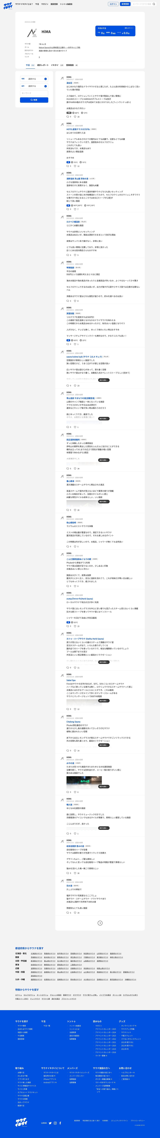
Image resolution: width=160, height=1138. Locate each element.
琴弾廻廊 (70, 267)
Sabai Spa (71, 680)
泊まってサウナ (23, 1102)
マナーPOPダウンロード (104, 1082)
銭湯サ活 (21, 1105)
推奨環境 (77, 1121)
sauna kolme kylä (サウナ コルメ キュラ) (84, 356)
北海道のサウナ (36, 953)
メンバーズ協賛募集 (102, 1085)
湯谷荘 (69, 82)
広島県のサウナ (76, 972)
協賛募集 (72, 1039)
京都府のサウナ (50, 968)
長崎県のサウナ (63, 979)
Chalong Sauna (73, 721)
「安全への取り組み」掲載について (106, 1090)
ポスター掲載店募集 (102, 1079)
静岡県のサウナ (50, 964)
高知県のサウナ (36, 976)
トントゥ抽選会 (66, 4)
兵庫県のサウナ (76, 968)
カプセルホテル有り (130, 995)
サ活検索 (21, 1035)
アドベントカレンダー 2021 (105, 1042)
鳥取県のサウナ (36, 972)
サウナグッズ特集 (127, 1029)
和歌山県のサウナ (103, 968)
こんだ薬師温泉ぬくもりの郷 (79, 559)
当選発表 (72, 1032)
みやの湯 (70, 763)
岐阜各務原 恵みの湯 (75, 846)
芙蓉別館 (70, 313)
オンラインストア (127, 1025)
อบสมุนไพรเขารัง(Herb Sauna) (80, 598)
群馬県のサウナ (63, 957)
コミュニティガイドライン (119, 1121)
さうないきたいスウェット (131, 1039)
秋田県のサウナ (89, 953)
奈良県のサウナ (89, 968)
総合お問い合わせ (127, 1076)
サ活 (37, 4)
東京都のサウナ (102, 957)
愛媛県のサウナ (129, 972)
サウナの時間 (23, 1099)
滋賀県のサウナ (36, 968)
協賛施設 (72, 1079)
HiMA (46, 31)
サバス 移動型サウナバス (27, 1085)
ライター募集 (100, 1055)
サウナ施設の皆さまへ (103, 1072)
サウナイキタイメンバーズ (79, 1072)
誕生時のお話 (48, 1076)
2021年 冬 (125, 1049)
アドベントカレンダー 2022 (105, 1039)
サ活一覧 (47, 1025)
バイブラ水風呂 (105, 995)
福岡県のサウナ (36, 979)
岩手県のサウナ (63, 953)
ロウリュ (18, 995)
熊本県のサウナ (76, 979)
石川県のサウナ (63, 961)
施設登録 (54, 4)
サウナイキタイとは (51, 1072)
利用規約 (105, 1121)
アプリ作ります (23, 1079)
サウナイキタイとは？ (24, 4)
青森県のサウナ (50, 953)
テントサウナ (35, 999)
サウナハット (126, 1032)
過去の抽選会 (74, 1035)
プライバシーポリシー (138, 1121)
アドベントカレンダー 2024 (105, 1032)
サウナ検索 (22, 1025)
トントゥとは (74, 1029)
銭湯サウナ (67, 995)
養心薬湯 (70, 481)
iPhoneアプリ (49, 1079)
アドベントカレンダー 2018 (105, 1052)
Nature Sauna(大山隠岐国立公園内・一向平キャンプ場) (59, 47)
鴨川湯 (69, 804)
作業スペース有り (21, 999)
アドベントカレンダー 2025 (105, 1029)
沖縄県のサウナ (130, 979)
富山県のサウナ (50, 961)
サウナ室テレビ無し (90, 995)
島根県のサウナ (50, 972)
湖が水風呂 (56, 999)
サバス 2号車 (22, 1089)
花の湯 (69, 885)
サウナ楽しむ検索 (24, 1082)
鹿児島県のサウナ (116, 979)
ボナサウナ (77, 995)
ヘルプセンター (127, 1072)
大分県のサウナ (89, 979)
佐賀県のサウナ (50, 979)
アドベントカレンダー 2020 (105, 1045)
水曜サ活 (21, 1072)
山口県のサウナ (89, 972)
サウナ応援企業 (23, 1095)
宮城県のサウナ (76, 953)
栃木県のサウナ (50, 957)
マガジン (44, 4)
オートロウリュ (42, 995)
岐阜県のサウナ (36, 964)
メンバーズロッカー (76, 1076)
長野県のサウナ (102, 961)
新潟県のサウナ (36, 961)
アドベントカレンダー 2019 (105, 1049)
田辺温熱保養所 (73, 439)
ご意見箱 (124, 1079)
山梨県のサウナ (89, 961)
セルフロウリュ (29, 995)
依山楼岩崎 (71, 522)
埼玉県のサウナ (76, 957)
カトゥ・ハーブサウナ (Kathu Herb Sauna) (85, 638)
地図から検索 (23, 1032)
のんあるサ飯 (23, 1076)
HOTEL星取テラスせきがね (78, 129)
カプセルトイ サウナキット (28, 1092)
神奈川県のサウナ (116, 957)
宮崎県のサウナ (102, 979)
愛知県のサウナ (63, 964)
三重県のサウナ (76, 964)
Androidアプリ (49, 1082)
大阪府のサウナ (63, 968)
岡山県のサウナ (63, 972)
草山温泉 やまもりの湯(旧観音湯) (81, 398)
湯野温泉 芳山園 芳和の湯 (77, 178)
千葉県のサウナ (89, 957)
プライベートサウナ (68, 999)
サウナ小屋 (46, 999)
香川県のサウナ (116, 972)
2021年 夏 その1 (127, 1042)
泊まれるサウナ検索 (25, 1029)
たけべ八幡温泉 (73, 221)
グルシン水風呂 (55, 995)
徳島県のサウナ (102, 972)
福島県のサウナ (116, 953)
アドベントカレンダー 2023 (105, 1035)
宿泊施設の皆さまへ (102, 1076)
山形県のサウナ (102, 953)
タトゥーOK (117, 995)
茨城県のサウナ (36, 957)
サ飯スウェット (127, 1035)
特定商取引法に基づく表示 (91, 1121)
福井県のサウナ (76, 961)
